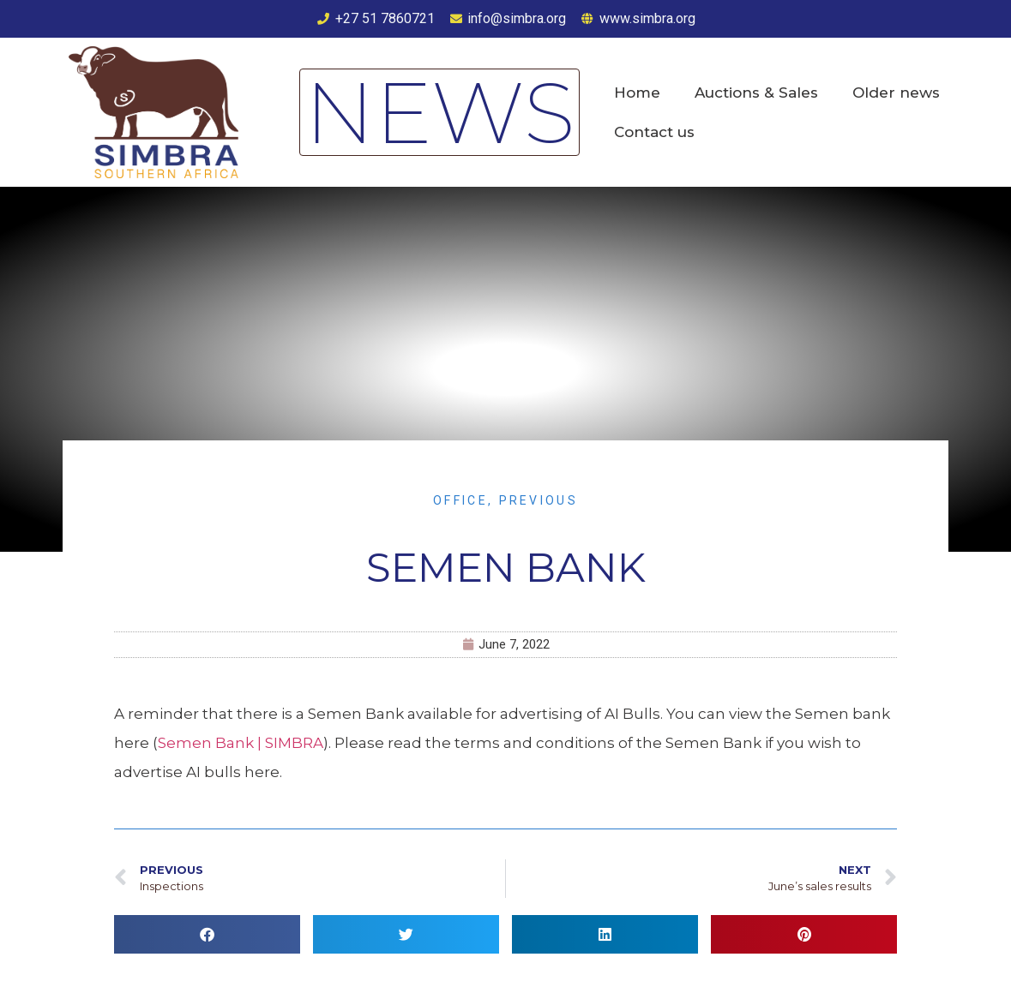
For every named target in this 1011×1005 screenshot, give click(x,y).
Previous (538, 500)
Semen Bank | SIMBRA (240, 742)
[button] (207, 934)
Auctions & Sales (756, 92)
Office (460, 500)
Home (637, 92)
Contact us (654, 132)
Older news (896, 92)
